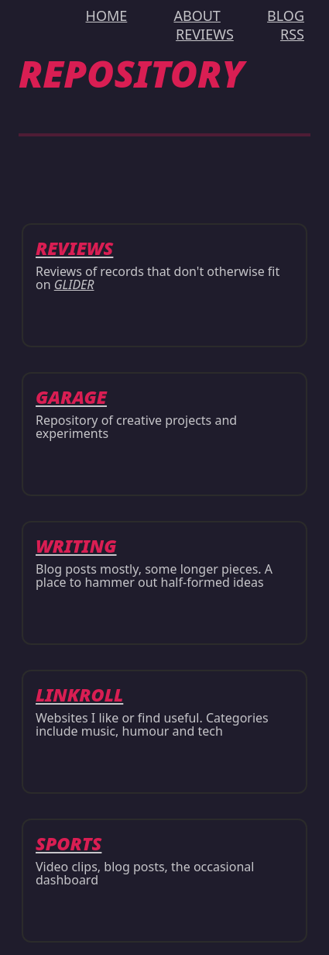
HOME (107, 15)
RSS (292, 34)
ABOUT (196, 15)
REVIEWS (205, 34)
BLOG (285, 15)
